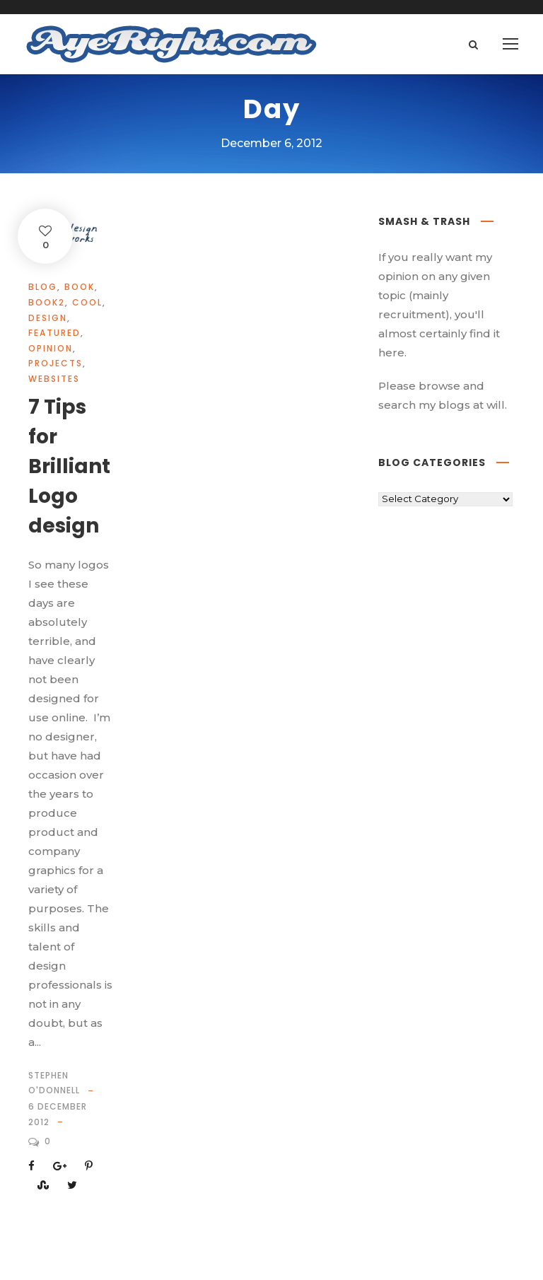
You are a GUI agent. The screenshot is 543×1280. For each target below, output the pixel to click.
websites (54, 379)
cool (87, 302)
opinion (50, 348)
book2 (46, 302)
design (47, 318)
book (79, 287)
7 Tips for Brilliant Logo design (69, 466)
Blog (42, 287)
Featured (54, 333)
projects (55, 363)
